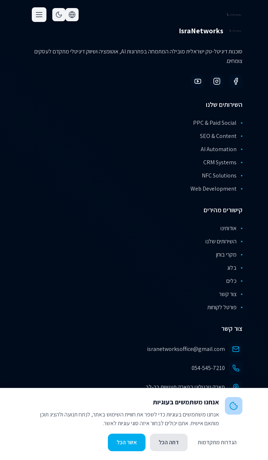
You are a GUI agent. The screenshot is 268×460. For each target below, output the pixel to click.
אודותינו (231, 228)
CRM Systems (222, 162)
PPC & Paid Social (217, 123)
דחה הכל (169, 442)
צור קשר (230, 294)
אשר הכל (127, 442)
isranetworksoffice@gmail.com (186, 349)
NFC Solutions (222, 175)
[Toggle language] (72, 14)
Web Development (216, 188)
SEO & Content (221, 136)
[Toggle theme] (58, 14)
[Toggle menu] (39, 14)
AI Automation (221, 149)
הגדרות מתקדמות (217, 442)
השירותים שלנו (223, 241)
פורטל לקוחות (224, 307)
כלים (234, 281)
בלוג (234, 268)
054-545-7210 (208, 368)
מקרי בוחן (229, 254)
